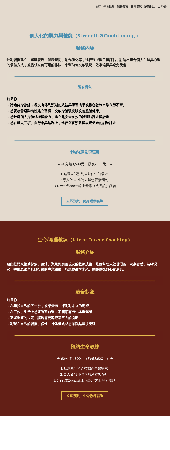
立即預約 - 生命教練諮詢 (84, 396)
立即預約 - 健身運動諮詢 (84, 201)
